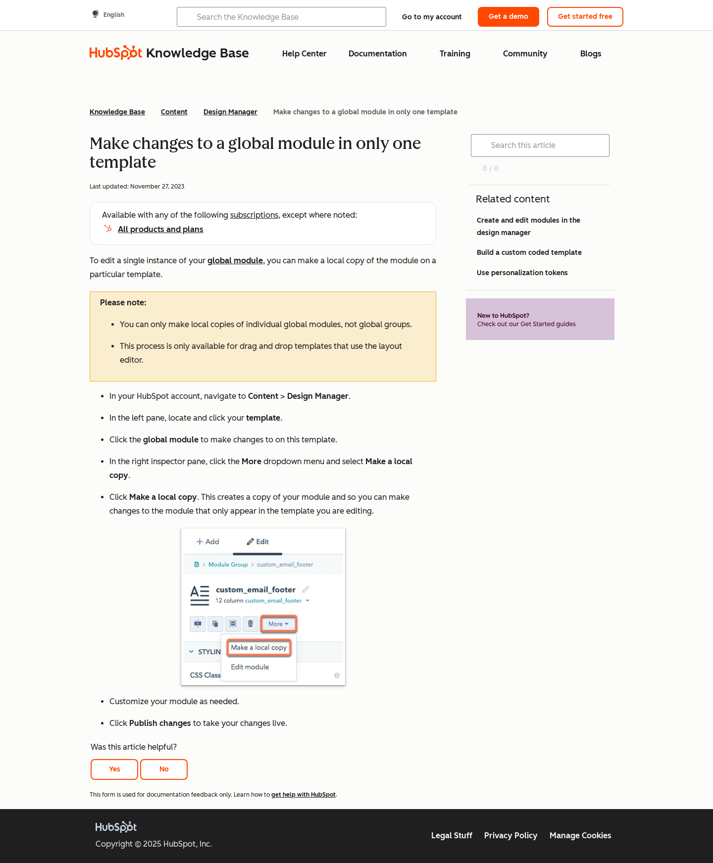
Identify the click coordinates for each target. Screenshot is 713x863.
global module (235, 260)
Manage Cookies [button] (580, 835)
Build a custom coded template (529, 252)
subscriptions (254, 215)
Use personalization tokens (522, 273)
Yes (114, 769)
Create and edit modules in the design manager (528, 226)
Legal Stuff (451, 835)
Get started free (585, 16)
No (164, 769)
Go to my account (432, 17)
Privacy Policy (511, 835)
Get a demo (508, 16)
